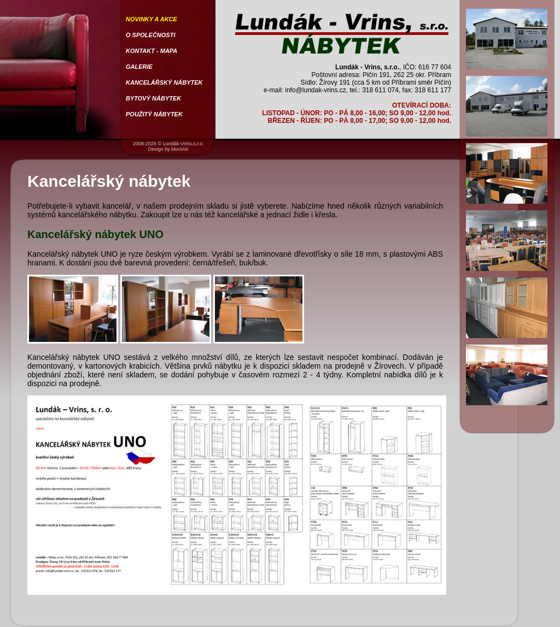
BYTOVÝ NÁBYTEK (153, 98)
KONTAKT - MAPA (151, 51)
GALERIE (139, 66)
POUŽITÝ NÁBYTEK (154, 114)
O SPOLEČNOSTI (150, 35)
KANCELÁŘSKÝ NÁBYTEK (164, 82)
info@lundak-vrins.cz (315, 90)
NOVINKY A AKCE (151, 19)
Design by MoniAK (168, 149)
